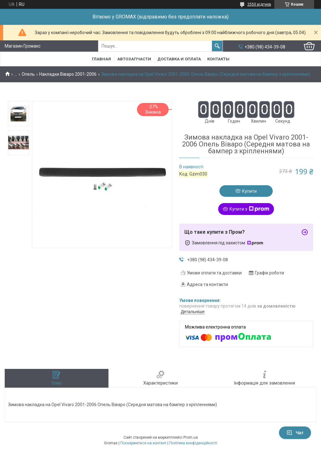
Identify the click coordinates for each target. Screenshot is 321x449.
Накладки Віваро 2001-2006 (68, 74)
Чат (295, 433)
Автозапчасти (134, 59)
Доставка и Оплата (179, 59)
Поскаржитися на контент (143, 443)
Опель (28, 74)
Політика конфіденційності (193, 443)
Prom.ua (190, 437)
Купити (249, 191)
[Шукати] (217, 46)
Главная (101, 59)
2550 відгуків (259, 4)
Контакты (218, 59)
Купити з (249, 209)
